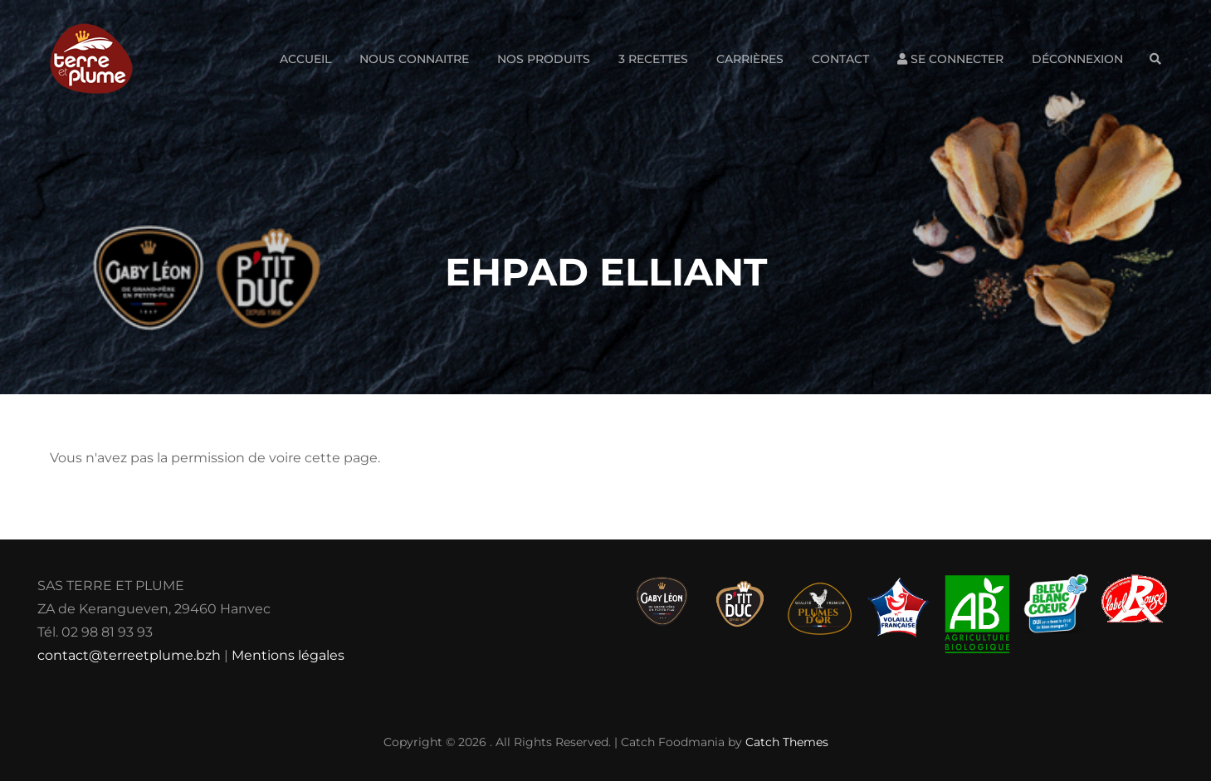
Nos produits (543, 58)
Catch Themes (786, 742)
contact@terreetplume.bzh (129, 655)
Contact (840, 58)
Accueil (305, 58)
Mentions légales (288, 655)
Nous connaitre (414, 58)
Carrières (750, 58)
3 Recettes (653, 58)
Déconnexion (1077, 58)
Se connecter (950, 58)
